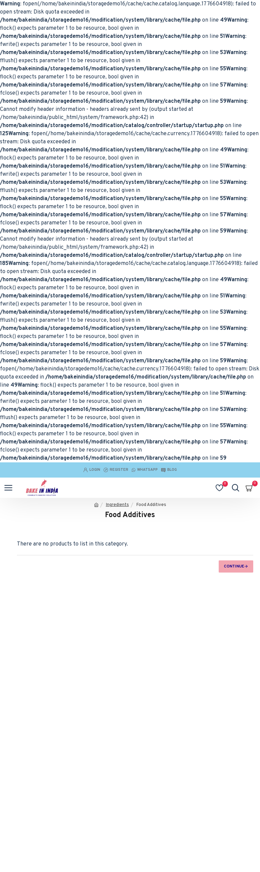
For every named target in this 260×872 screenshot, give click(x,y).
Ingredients (117, 505)
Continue (234, 566)
